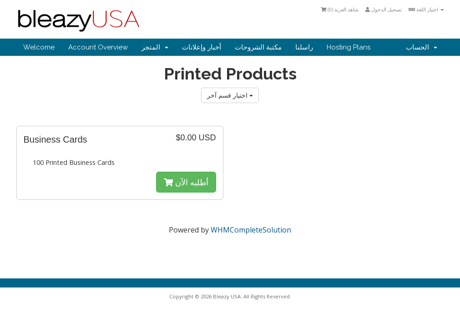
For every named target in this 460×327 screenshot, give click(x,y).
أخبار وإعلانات (201, 47)
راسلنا (304, 47)
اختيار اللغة (426, 9)
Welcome (39, 47)
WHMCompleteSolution (251, 230)
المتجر (155, 47)
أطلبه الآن (186, 182)
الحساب (421, 47)
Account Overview (98, 47)
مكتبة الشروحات (258, 47)
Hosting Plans (348, 47)
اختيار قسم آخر (230, 95)
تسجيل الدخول (383, 9)
